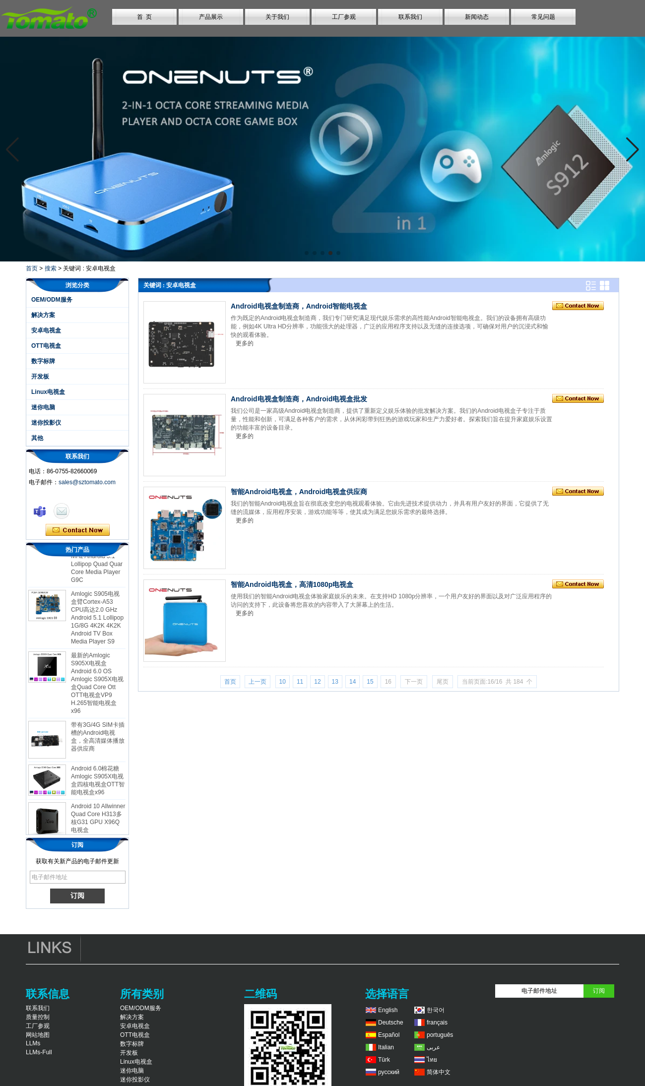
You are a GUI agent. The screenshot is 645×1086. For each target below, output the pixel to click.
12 (317, 681)
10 (282, 681)
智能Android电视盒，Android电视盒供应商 (299, 492)
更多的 (245, 343)
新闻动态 (477, 16)
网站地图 (38, 1034)
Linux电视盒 (48, 391)
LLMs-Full (39, 1052)
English (387, 1010)
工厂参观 (344, 16)
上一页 (257, 681)
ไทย (432, 1059)
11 (300, 681)
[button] (307, 253)
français (437, 1022)
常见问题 (543, 16)
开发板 (40, 376)
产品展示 (211, 16)
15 (370, 681)
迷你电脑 (43, 407)
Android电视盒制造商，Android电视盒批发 (299, 399)
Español (388, 1034)
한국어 (436, 1010)
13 (335, 681)
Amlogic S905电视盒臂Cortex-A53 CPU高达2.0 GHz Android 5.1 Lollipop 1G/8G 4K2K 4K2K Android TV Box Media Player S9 (97, 620)
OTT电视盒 (46, 345)
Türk (384, 1059)
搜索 (51, 268)
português (440, 1034)
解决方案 (43, 315)
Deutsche (390, 1022)
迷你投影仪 (46, 422)
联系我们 (410, 16)
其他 (37, 438)
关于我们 (277, 16)
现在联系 (78, 530)
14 (352, 681)
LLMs (33, 1043)
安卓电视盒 (46, 330)
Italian (386, 1047)
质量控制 (38, 1017)
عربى (433, 1047)
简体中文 (439, 1072)
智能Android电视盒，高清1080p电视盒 (292, 584)
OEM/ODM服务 (51, 299)
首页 (32, 268)
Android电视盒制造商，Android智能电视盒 (299, 306)
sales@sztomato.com (87, 482)
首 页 (144, 16)
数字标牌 (43, 361)
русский (388, 1072)
